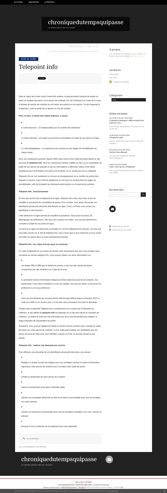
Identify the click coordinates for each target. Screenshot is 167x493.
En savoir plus (113, 491)
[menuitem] (20, 2)
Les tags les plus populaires (101, 484)
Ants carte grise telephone (122, 167)
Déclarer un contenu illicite (51, 487)
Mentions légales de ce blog (69, 487)
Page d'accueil (93, 46)
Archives (33, 2)
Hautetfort (89, 482)
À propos (49, 2)
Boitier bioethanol (76, 46)
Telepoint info (38, 67)
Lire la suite (138, 56)
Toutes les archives (121, 82)
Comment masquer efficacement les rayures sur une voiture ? (74, 51)
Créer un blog (79, 482)
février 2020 (114, 74)
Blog (114, 100)
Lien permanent (31, 439)
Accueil (18, 2)
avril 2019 (113, 78)
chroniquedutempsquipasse (85, 22)
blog (122, 487)
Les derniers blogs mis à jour (66, 484)
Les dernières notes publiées (84, 484)
